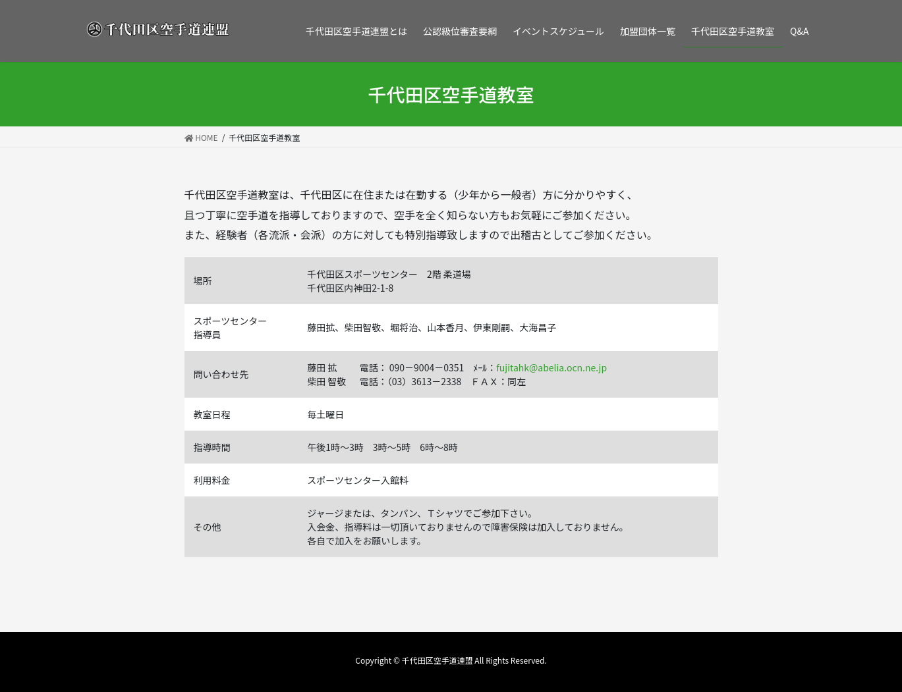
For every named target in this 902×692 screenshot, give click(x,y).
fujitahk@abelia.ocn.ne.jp (551, 367)
